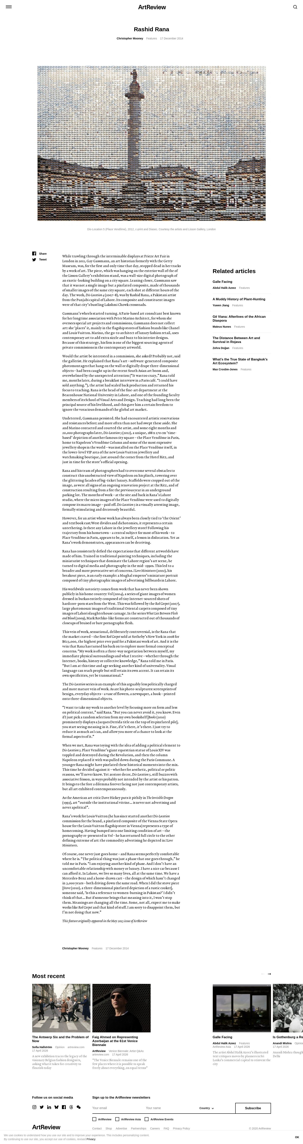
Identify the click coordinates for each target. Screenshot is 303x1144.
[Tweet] (39, 259)
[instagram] (34, 1107)
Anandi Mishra (282, 1043)
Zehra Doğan (221, 348)
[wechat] (78, 1107)
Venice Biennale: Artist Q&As (126, 1051)
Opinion (59, 1047)
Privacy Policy (181, 1128)
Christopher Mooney (130, 38)
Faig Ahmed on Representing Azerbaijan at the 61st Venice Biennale (115, 1041)
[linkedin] (49, 1107)
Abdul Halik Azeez (224, 287)
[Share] (39, 254)
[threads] (71, 1107)
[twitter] (41, 1107)
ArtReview (99, 1051)
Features (151, 38)
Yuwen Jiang (221, 305)
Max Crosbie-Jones (225, 369)
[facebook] (64, 1107)
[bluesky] (56, 1107)
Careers (155, 1128)
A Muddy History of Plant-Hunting (239, 299)
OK (297, 1137)
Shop (109, 1128)
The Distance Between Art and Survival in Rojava (236, 340)
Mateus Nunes (222, 326)
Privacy (91, 1139)
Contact (97, 1128)
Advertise (121, 1128)
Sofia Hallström (42, 1047)
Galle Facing (222, 282)
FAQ (166, 1128)
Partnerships (138, 1128)
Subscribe (253, 1108)
